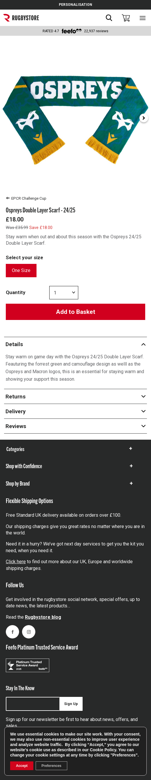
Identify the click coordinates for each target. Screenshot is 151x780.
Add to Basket (75, 311)
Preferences (51, 766)
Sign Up (71, 704)
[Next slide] (143, 118)
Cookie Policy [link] (103, 749)
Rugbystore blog (43, 617)
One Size (21, 270)
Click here (16, 561)
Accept (22, 766)
